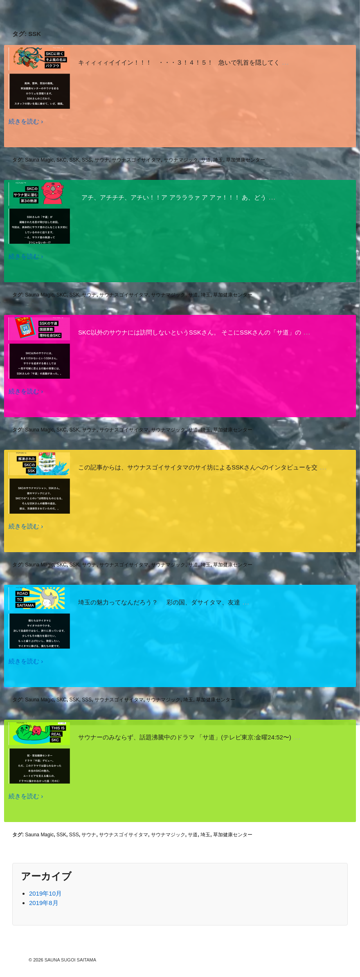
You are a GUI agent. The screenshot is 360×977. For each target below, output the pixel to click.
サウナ (101, 160)
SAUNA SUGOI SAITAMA (69, 959)
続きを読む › (26, 121)
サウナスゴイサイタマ (136, 160)
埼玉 (218, 160)
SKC (61, 160)
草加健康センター (245, 160)
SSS (87, 160)
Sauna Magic (39, 160)
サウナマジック (181, 160)
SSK (74, 160)
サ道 (206, 160)
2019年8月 (44, 902)
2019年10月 (45, 893)
